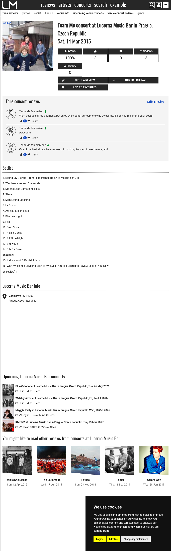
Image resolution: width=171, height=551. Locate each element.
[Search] (152, 5)
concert (83, 25)
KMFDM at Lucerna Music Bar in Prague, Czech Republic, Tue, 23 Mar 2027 (59, 422)
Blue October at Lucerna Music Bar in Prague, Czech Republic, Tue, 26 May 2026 (62, 386)
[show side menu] (165, 5)
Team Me (66, 25)
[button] (158, 5)
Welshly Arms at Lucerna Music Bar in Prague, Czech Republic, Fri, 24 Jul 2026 (61, 398)
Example (118, 4)
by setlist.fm (10, 271)
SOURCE (7, 23)
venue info (63, 13)
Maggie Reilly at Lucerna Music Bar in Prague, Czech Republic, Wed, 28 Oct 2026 (62, 410)
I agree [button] (99, 539)
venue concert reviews (120, 13)
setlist (37, 13)
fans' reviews (10, 13)
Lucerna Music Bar (114, 25)
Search (100, 4)
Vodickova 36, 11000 (21, 296)
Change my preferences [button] (136, 539)
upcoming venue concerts (88, 13)
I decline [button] (113, 539)
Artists (64, 4)
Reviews (48, 4)
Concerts (82, 4)
